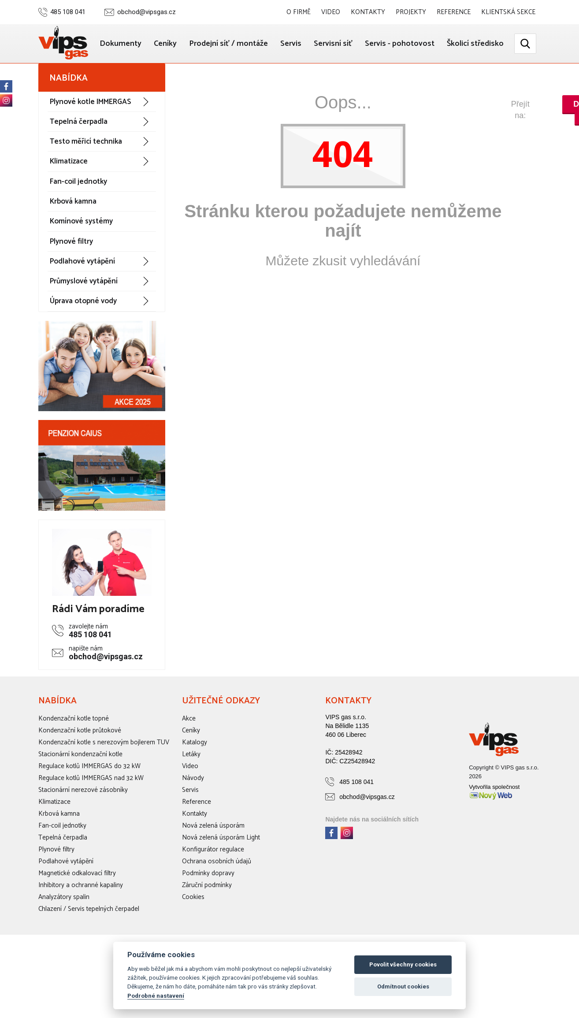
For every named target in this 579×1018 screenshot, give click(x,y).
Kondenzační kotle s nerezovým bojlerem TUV (103, 777)
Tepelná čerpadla (79, 157)
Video (331, 12)
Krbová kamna (73, 236)
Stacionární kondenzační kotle (80, 789)
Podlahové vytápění (82, 296)
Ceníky (230, 42)
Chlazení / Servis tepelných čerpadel (88, 944)
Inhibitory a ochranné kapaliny (80, 920)
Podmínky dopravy (208, 908)
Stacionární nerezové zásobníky (83, 825)
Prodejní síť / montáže (294, 42)
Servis (357, 42)
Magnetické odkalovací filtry (77, 908)
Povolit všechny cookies (403, 964)
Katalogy (194, 777)
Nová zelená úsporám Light (221, 872)
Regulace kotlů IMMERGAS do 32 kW (89, 801)
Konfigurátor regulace (213, 884)
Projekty (411, 12)
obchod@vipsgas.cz (146, 12)
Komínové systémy (81, 257)
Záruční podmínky (207, 920)
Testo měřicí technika (86, 177)
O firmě (299, 12)
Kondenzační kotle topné (73, 753)
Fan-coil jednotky (78, 217)
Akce (189, 753)
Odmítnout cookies (403, 986)
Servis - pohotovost (468, 42)
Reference (454, 12)
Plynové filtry (71, 277)
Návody (193, 813)
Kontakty (368, 12)
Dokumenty (185, 42)
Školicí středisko (474, 79)
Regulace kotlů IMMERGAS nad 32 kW (91, 813)
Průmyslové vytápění (84, 317)
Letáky (191, 789)
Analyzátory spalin (63, 932)
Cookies (193, 932)
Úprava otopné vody (83, 337)
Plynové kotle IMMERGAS (90, 137)
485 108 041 (67, 12)
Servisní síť (401, 42)
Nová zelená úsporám (213, 861)
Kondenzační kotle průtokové (79, 765)
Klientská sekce (508, 12)
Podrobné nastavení (155, 995)
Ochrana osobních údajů (216, 896)
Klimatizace (69, 197)
